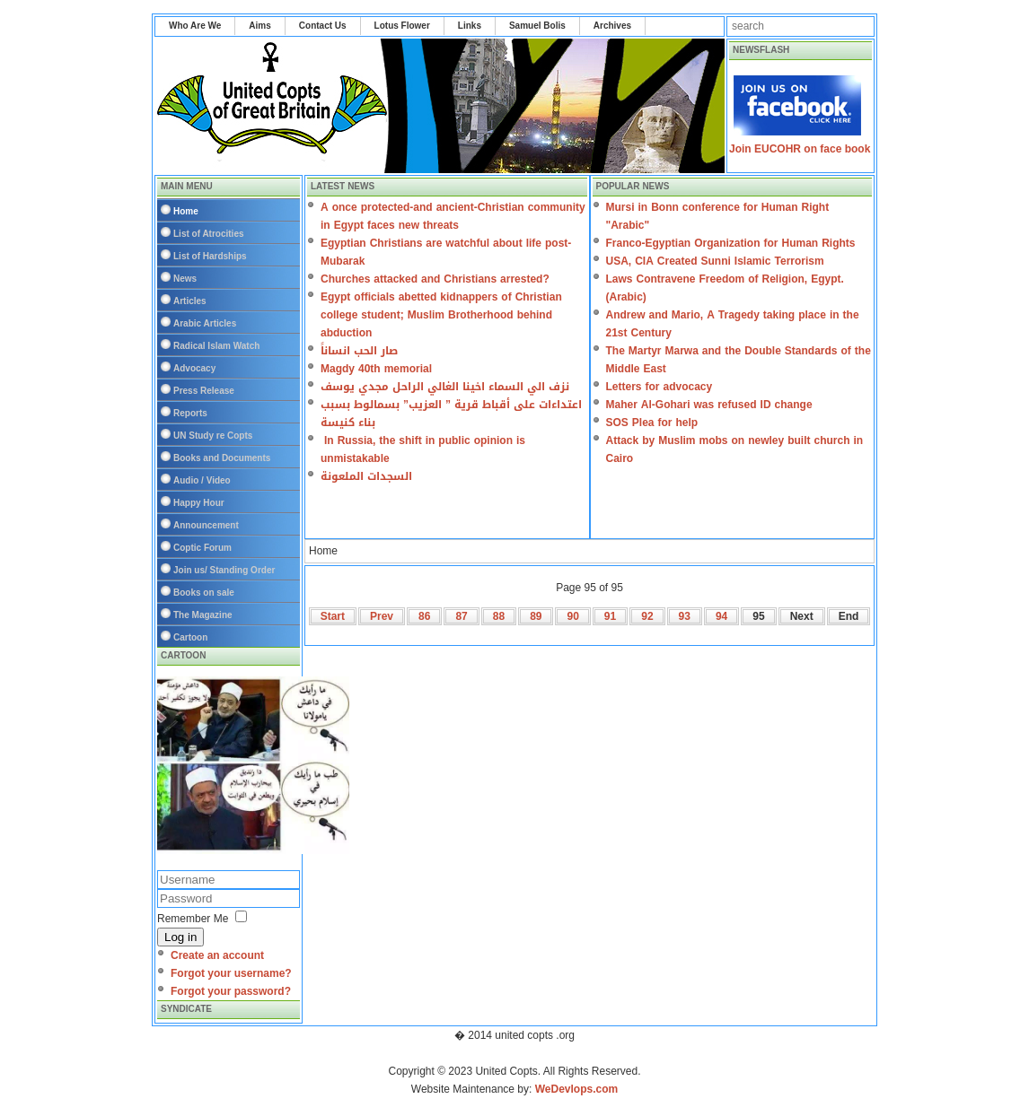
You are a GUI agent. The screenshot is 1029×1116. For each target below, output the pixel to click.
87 (461, 616)
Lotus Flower (402, 26)
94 (721, 616)
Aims (259, 26)
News (185, 278)
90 (572, 616)
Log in (180, 937)
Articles (190, 301)
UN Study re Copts (212, 435)
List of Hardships (210, 256)
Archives (612, 26)
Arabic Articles (204, 323)
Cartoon (190, 637)
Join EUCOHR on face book (799, 149)
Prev (381, 616)
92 (647, 616)
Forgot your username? (231, 973)
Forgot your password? (231, 991)
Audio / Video (202, 480)
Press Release (203, 391)
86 (424, 616)
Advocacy (194, 368)
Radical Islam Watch (216, 346)
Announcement (206, 525)
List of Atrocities (208, 234)
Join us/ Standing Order (224, 570)
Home (185, 211)
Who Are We (195, 26)
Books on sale (203, 592)
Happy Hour (198, 503)
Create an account (217, 955)
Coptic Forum (202, 548)
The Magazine (203, 615)
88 (499, 616)
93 (684, 616)
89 (535, 616)
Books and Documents (221, 458)
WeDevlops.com (576, 1089)
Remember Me (192, 918)
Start (333, 616)
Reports (190, 413)
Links (469, 26)
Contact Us (323, 26)
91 (610, 616)
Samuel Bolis (537, 26)
